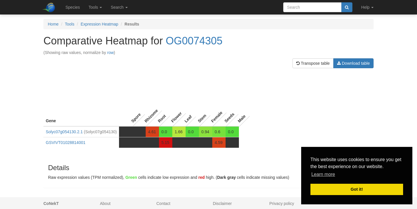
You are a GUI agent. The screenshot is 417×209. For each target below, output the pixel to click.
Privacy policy (281, 203)
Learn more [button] (323, 174)
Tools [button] (95, 7)
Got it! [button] (357, 189)
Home (53, 24)
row (110, 52)
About (105, 203)
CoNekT (51, 203)
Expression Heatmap (99, 24)
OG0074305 (194, 41)
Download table (353, 63)
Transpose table (313, 63)
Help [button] (367, 7)
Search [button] (119, 7)
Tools (69, 24)
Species (72, 7)
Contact (163, 203)
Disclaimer (222, 203)
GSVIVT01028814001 (65, 142)
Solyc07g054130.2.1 (64, 131)
